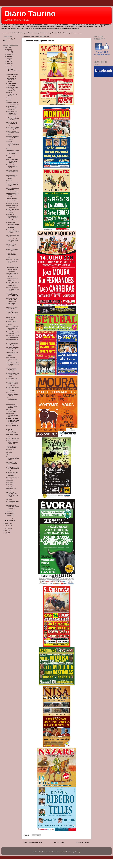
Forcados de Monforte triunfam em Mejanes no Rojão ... (12, 231)
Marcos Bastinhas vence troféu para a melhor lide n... (12, 369)
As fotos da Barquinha (12, 203)
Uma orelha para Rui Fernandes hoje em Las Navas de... (12, 108)
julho (8, 66)
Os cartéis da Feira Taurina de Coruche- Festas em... (12, 394)
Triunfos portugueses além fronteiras (12, 75)
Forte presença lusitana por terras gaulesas (12, 128)
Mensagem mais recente (32, 842)
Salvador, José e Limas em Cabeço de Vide (12, 336)
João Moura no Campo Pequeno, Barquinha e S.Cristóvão (12, 152)
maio (8, 61)
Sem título (9, 98)
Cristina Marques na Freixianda (11, 318)
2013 (6, 525)
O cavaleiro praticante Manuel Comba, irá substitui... (12, 184)
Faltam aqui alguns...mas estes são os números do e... (12, 313)
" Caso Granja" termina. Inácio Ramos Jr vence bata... (12, 226)
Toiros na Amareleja (11, 198)
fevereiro (9, 54)
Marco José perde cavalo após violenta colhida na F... (12, 507)
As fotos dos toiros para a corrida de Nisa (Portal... (12, 375)
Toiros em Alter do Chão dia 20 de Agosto (11, 80)
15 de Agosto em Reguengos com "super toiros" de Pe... (11, 400)
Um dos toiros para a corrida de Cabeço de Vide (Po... (12, 384)
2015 (6, 530)
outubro (9, 515)
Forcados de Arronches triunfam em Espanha (12, 211)
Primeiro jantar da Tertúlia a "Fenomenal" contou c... (12, 70)
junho (8, 63)
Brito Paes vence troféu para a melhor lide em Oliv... (12, 261)
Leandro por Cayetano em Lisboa (12, 250)
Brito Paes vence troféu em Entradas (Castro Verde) (12, 469)
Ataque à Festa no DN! (12, 438)
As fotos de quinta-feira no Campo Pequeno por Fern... (12, 364)
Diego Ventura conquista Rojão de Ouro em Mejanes (12, 216)
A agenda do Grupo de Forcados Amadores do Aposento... (12, 118)
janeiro (9, 52)
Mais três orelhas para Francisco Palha (12, 206)
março (8, 56)
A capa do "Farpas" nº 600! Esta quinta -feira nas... (12, 275)
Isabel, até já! (10, 449)
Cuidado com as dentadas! (10, 485)
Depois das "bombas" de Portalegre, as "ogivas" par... (12, 123)
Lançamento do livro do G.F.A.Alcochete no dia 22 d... (12, 195)
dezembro (9, 520)
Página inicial (59, 842)
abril (8, 59)
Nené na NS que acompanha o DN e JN (12, 359)
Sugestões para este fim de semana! (11, 379)
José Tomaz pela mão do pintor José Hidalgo (12, 354)
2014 (6, 528)
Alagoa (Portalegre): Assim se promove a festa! (12, 132)
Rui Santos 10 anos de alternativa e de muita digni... (12, 348)
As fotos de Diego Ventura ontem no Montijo (11, 463)
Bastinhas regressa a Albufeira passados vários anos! (12, 171)
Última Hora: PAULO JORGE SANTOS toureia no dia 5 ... (12, 113)
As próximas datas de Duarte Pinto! (12, 279)
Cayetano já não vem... (12, 220)
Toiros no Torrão (10, 265)
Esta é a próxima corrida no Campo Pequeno (11, 406)
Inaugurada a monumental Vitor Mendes (11, 94)
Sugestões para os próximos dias (39, 41)
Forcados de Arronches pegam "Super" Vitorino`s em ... (12, 389)
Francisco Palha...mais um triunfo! (12, 502)
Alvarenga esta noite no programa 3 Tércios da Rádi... (12, 240)
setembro (9, 513)
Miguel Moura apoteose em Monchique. (12, 410)
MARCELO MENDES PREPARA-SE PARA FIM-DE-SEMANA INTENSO (12, 421)
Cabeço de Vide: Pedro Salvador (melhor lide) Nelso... (12, 474)
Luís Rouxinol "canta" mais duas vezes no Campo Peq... (12, 161)
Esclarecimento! (10, 222)
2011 (6, 50)
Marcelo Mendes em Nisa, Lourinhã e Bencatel (11, 177)
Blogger (79, 852)
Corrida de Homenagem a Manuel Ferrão (11, 431)
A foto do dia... (10, 482)
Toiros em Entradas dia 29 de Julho (12, 332)
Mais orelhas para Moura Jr (11, 489)
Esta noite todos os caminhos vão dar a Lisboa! (12, 166)
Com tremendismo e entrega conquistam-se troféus (12, 415)
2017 (6, 532)
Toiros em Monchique (12, 267)
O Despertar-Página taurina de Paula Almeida (11, 323)
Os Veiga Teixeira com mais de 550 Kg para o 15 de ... (12, 289)
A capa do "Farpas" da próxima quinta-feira (12, 103)
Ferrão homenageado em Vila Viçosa (12, 344)
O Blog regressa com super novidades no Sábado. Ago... (12, 442)
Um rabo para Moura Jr (12, 477)
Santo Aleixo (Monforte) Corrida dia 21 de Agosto (12, 328)
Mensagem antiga (83, 842)
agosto (9, 511)
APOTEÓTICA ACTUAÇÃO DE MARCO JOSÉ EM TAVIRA (12, 494)
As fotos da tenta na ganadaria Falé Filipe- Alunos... (11, 300)
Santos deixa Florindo (12, 201)
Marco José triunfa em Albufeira (12, 340)
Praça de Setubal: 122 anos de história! (12, 426)
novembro (9, 518)
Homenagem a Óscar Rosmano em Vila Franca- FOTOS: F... (12, 294)
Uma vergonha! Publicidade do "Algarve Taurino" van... (11, 255)
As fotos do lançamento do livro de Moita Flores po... (12, 138)
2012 (6, 523)
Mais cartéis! (9, 480)
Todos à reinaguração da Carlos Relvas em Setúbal (12, 458)
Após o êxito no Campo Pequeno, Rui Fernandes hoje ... (12, 190)
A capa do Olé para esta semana (11, 270)
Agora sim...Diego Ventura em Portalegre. (11, 245)
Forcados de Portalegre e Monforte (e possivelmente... (12, 284)
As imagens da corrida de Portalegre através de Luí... (12, 89)
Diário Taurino (30, 13)
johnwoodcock (62, 852)
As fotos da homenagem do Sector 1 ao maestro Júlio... (12, 144)
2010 (6, 47)
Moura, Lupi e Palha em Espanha (11, 308)
